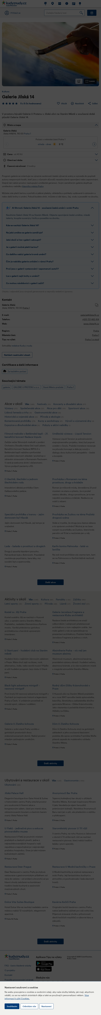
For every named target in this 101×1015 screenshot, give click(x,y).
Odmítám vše (29, 1006)
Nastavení (46, 1006)
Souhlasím (12, 1006)
